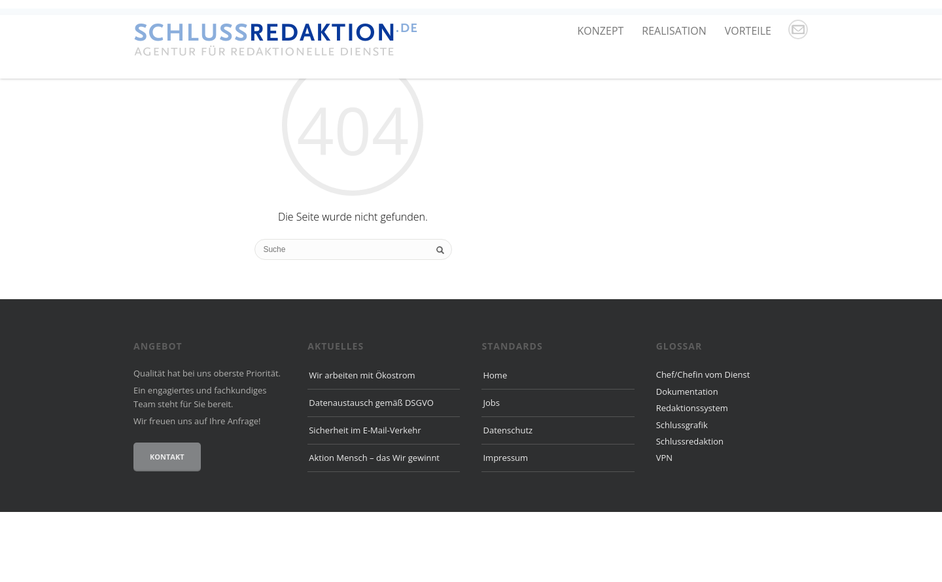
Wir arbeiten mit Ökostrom (362, 445)
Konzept (601, 31)
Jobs (491, 473)
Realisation (674, 31)
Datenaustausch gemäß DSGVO (371, 473)
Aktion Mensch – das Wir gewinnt (374, 527)
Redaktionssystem (692, 478)
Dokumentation (687, 461)
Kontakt (167, 527)
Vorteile (748, 31)
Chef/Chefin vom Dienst (703, 444)
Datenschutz (507, 500)
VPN (664, 528)
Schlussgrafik (682, 494)
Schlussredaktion (690, 511)
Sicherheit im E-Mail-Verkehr (365, 500)
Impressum (505, 527)
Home (495, 445)
